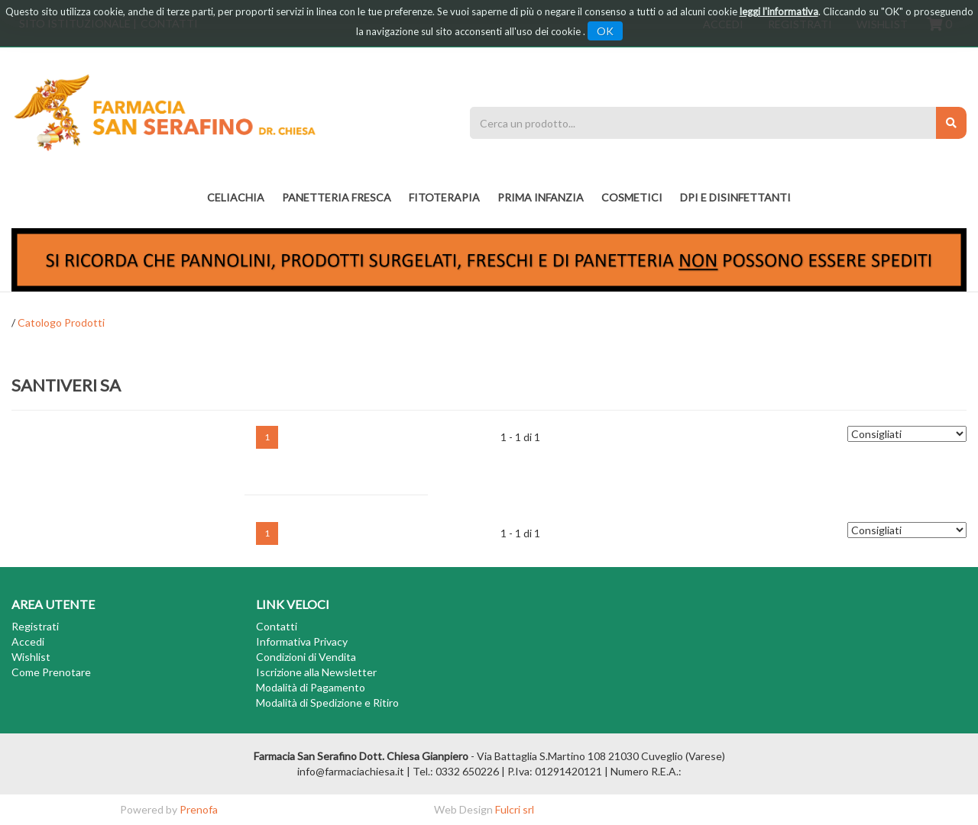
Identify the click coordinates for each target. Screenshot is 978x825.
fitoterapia (444, 197)
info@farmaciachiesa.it (350, 771)
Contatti (276, 626)
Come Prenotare (51, 671)
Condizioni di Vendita (306, 656)
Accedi (27, 641)
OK (605, 30)
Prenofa (199, 809)
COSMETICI (631, 197)
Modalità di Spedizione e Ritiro (327, 702)
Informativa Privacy (302, 641)
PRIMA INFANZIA (540, 197)
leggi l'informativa (779, 11)
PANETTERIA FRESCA (336, 197)
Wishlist (30, 656)
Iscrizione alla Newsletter (316, 671)
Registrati (35, 626)
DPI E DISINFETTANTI (735, 197)
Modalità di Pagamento (310, 687)
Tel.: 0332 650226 (456, 771)
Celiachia (235, 197)
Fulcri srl (514, 809)
